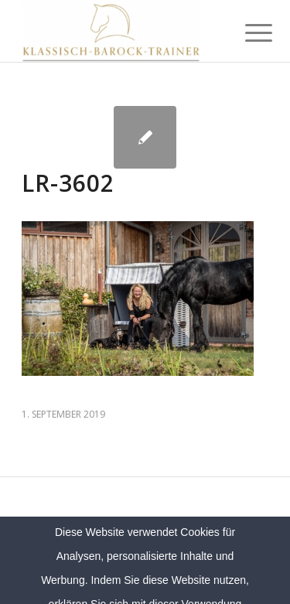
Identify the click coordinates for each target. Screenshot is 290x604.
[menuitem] (247, 32)
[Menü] (247, 32)
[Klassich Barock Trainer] (120, 31)
